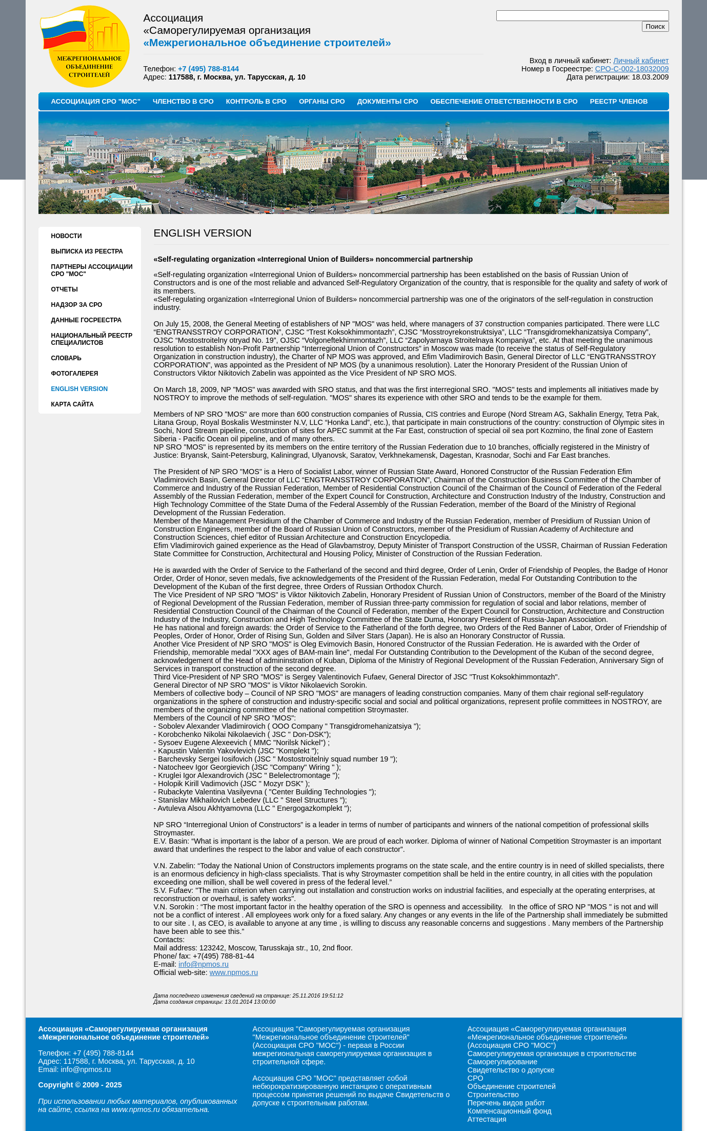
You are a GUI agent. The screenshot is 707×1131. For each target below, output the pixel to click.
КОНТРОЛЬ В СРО (256, 101)
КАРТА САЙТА (72, 404)
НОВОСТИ (66, 236)
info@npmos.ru (203, 964)
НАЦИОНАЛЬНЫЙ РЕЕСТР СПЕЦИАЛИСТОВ (92, 339)
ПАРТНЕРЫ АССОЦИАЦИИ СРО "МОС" (92, 270)
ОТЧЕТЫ (64, 289)
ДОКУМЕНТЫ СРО (387, 101)
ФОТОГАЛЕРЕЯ (74, 373)
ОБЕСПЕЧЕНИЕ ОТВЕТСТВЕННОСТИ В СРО (503, 101)
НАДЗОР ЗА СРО (77, 304)
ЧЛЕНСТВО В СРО (183, 101)
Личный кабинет (641, 60)
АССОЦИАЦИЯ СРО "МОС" (95, 101)
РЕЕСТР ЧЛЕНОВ (619, 101)
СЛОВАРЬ (66, 358)
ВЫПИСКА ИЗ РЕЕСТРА (87, 251)
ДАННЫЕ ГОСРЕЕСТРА (86, 320)
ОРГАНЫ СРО (322, 101)
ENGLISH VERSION (79, 389)
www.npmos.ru (234, 972)
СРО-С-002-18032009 (632, 69)
